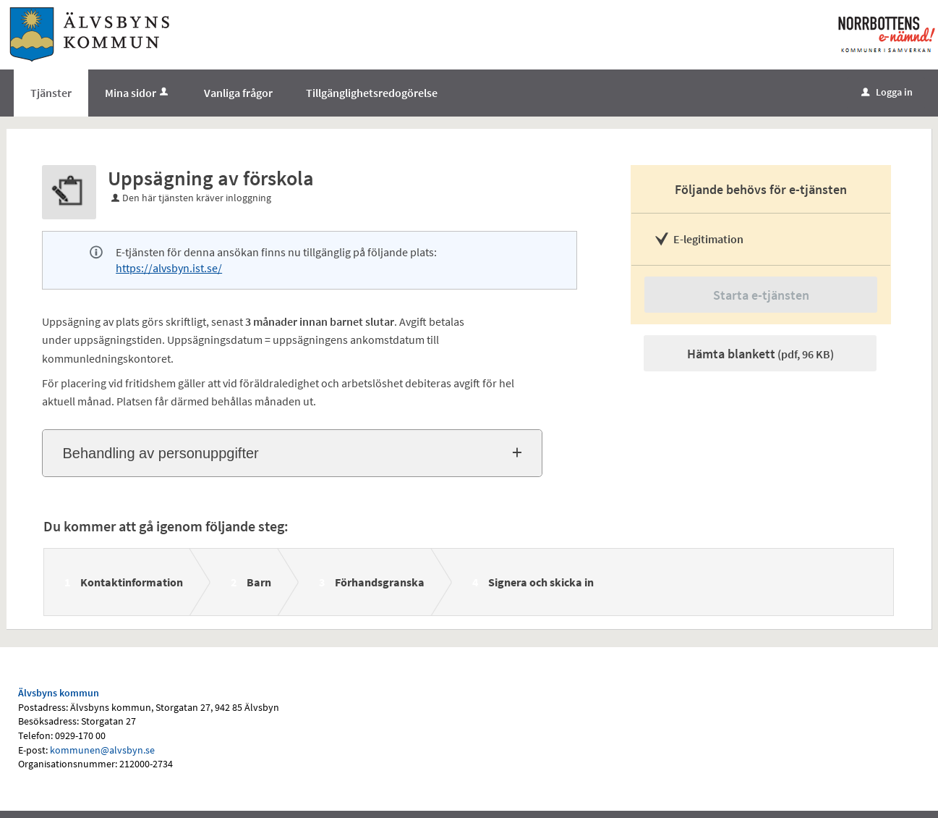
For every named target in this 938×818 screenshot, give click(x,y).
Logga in (887, 91)
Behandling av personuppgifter (160, 453)
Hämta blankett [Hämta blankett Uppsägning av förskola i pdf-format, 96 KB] (760, 353)
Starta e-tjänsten (761, 295)
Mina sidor (138, 92)
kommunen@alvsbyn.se (102, 749)
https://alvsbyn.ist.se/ (169, 268)
